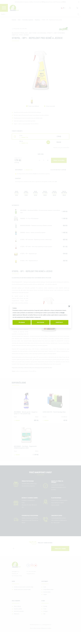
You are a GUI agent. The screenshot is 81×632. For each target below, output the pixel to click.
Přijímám (22, 322)
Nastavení (40, 322)
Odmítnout (59, 322)
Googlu (62, 312)
